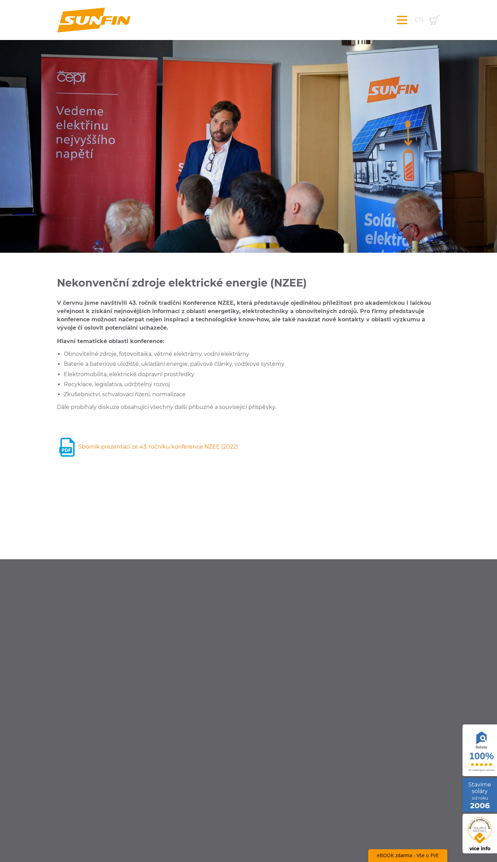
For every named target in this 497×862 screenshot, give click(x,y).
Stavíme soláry (479, 795)
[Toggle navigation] (402, 20)
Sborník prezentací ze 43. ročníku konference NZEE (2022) (147, 446)
